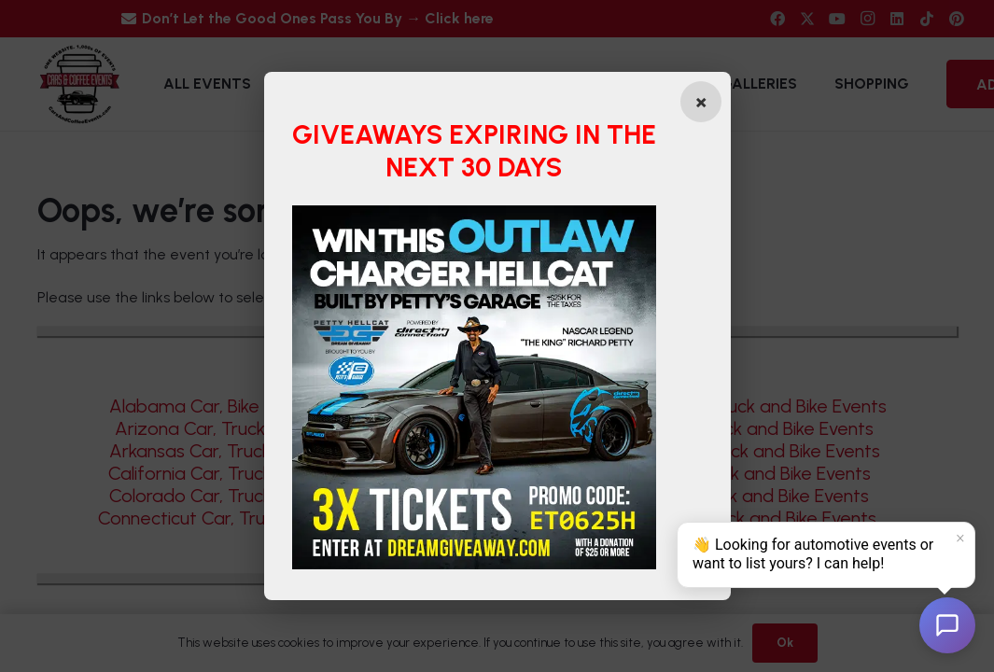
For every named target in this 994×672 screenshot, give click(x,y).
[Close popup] (700, 101)
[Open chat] (947, 625)
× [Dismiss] (960, 538)
